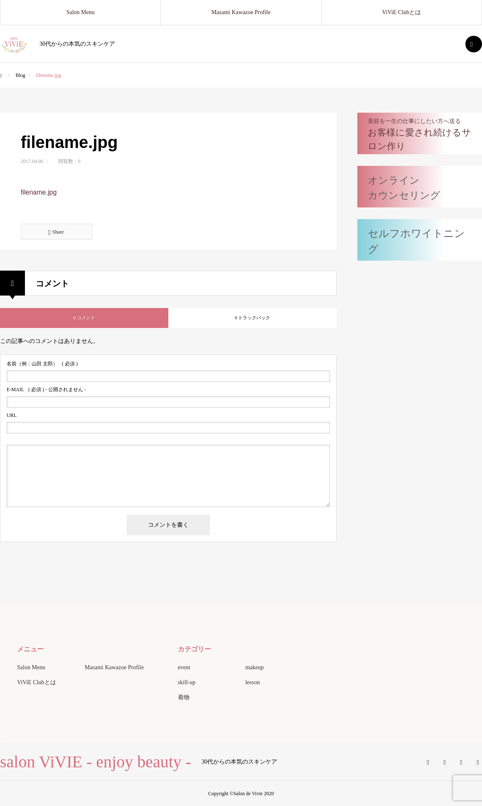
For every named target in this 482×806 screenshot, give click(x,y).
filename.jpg (39, 192)
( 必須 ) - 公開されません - (46, 389)
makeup (254, 667)
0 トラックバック (252, 317)
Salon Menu (80, 12)
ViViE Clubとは (401, 12)
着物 (183, 697)
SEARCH (473, 44)
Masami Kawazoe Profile (241, 12)
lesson (252, 682)
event (184, 667)
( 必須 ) (42, 363)
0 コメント (84, 317)
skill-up (187, 682)
